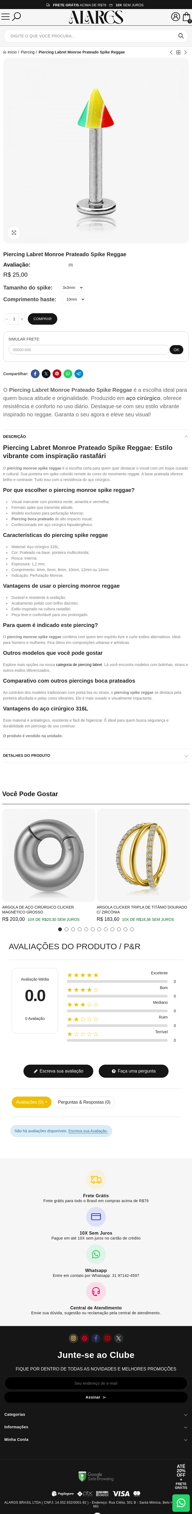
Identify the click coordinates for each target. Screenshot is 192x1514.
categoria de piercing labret (79, 664)
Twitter (46, 373)
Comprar (43, 319)
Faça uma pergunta (133, 1071)
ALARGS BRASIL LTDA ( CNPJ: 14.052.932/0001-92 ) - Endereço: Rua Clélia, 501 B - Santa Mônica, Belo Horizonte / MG (96, 1504)
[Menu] (5, 17)
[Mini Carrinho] (186, 17)
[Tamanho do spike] (71, 287)
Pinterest (57, 373)
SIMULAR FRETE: (24, 339)
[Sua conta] (175, 17)
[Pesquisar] (16, 17)
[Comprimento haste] (73, 299)
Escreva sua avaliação (58, 1071)
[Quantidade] (14, 319)
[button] (60, 929)
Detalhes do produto (26, 755)
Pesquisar (181, 36)
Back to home (178, 52)
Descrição (14, 436)
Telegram (78, 373)
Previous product (171, 52)
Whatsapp (67, 373)
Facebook (35, 373)
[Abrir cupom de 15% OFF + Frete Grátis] (181, 1477)
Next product (185, 52)
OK (176, 350)
